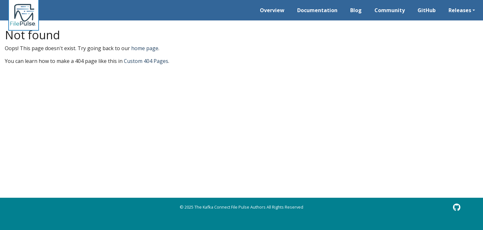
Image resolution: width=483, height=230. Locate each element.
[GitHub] (456, 207)
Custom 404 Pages (146, 61)
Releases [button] (460, 10)
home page (144, 48)
